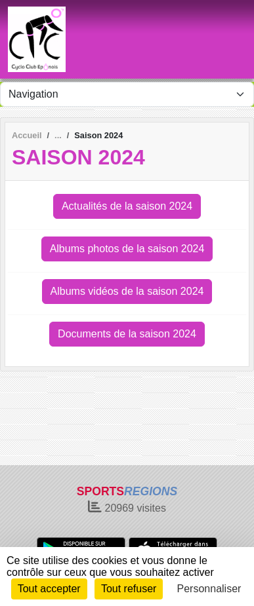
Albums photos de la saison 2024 (127, 248)
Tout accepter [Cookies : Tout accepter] (49, 588)
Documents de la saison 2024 (127, 333)
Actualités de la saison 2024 (127, 206)
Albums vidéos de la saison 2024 (127, 291)
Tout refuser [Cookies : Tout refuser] (128, 588)
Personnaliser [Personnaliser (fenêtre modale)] (209, 588)
